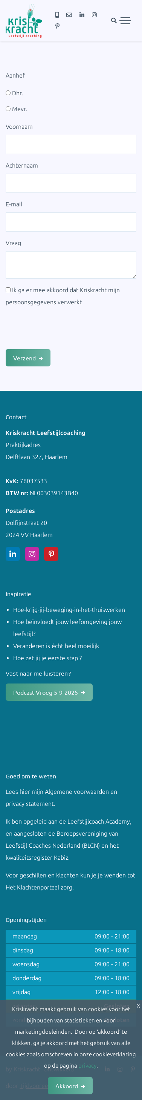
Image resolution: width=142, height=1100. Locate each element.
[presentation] (63, 328)
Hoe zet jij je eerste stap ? (47, 658)
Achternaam (22, 165)
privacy (87, 1065)
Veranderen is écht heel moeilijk (56, 646)
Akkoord (66, 1085)
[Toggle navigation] (125, 20)
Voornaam (19, 126)
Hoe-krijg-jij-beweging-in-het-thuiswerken (69, 609)
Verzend (24, 358)
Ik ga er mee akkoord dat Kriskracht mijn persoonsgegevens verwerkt (63, 296)
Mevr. (16, 109)
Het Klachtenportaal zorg (39, 887)
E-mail (14, 204)
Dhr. (14, 93)
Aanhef (15, 75)
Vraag (13, 243)
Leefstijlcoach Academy (98, 821)
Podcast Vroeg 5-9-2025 (45, 692)
